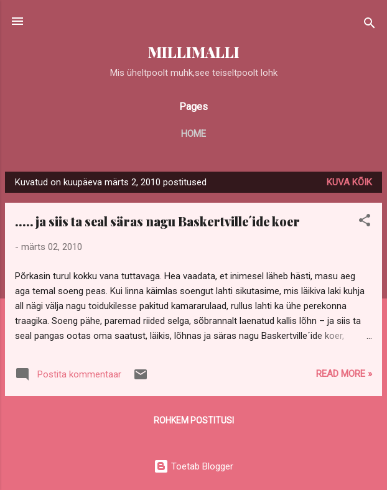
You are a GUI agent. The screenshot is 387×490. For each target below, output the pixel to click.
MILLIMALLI (194, 52)
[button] (364, 222)
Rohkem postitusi (194, 420)
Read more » (344, 373)
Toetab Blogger (193, 466)
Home (193, 133)
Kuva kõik (349, 182)
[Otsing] (369, 25)
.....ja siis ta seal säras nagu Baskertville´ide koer (157, 221)
